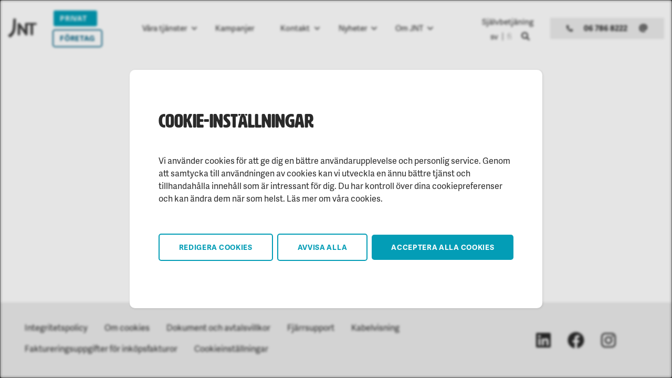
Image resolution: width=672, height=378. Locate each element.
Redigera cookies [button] (216, 247)
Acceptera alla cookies (442, 247)
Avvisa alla (323, 247)
